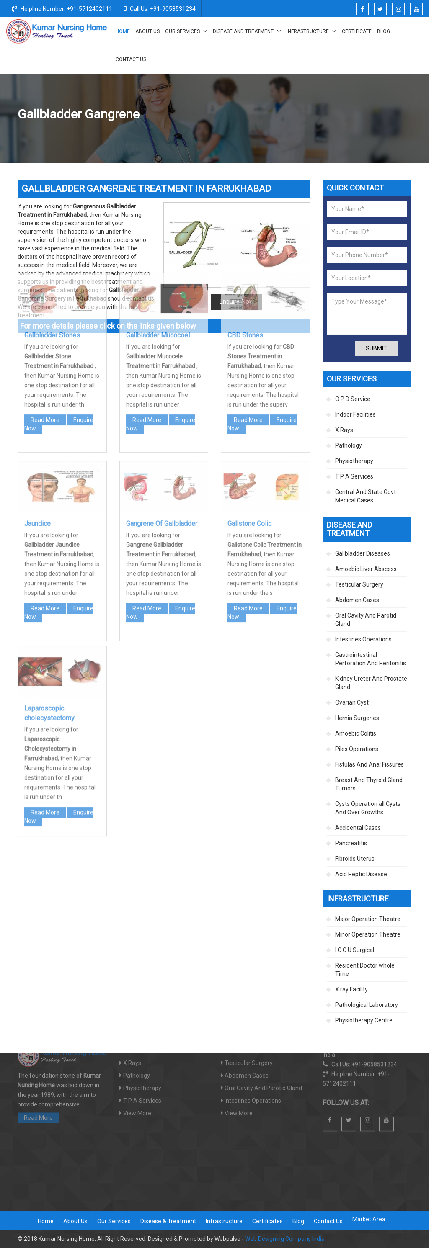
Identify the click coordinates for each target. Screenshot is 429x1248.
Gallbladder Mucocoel (158, 221)
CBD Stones (245, 221)
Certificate (357, 31)
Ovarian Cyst (352, 702)
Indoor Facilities (355, 414)
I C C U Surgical (354, 950)
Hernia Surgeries (357, 718)
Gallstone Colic (249, 409)
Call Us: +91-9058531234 (160, 8)
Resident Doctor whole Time (365, 969)
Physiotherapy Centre (364, 1020)
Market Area (368, 1219)
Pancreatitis (351, 843)
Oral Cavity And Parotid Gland (365, 619)
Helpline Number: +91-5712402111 (62, 8)
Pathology (348, 445)
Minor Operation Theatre (368, 934)
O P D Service (352, 399)
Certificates (267, 1221)
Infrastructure (311, 31)
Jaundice (37, 409)
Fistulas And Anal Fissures (369, 764)
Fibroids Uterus (355, 858)
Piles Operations (356, 749)
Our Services (186, 31)
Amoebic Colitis (355, 733)
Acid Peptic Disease (361, 874)
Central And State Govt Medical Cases (365, 496)
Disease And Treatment (247, 31)
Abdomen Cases (357, 600)
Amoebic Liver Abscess (366, 569)
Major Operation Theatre (368, 919)
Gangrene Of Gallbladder (161, 409)
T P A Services (354, 476)
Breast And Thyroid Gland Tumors (369, 784)
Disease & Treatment (168, 1221)
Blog (383, 31)
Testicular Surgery (359, 584)
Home (123, 31)
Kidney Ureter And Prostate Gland (371, 682)
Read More (45, 305)
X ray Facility (351, 989)
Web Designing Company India (285, 1238)
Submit (376, 348)
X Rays (344, 430)
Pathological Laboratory (366, 1004)
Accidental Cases (358, 827)
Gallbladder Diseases (322, 114)
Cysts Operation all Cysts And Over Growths (368, 808)
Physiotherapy (354, 461)
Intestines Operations (363, 639)
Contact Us (131, 59)
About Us (147, 31)
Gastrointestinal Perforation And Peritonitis (370, 658)
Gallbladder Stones (52, 221)
